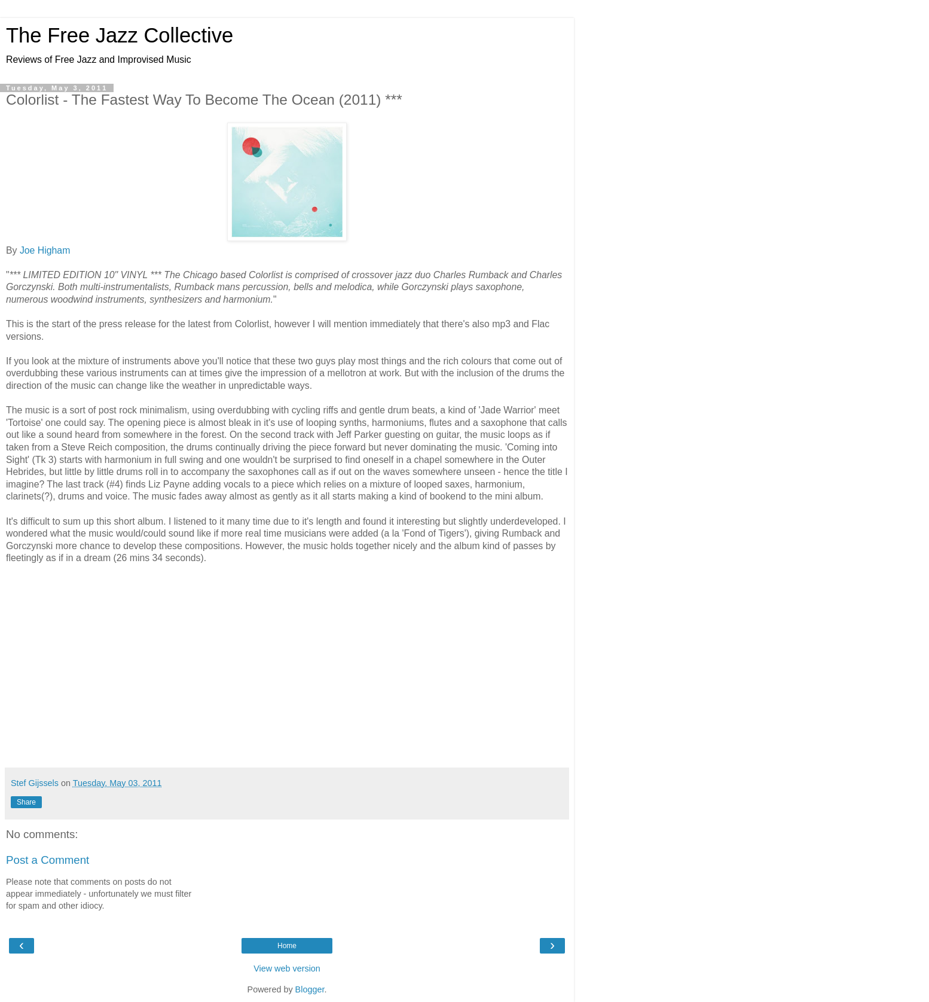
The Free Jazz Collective (119, 35)
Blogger (310, 989)
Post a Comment (47, 860)
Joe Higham (45, 250)
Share (26, 802)
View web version (286, 968)
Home (287, 946)
